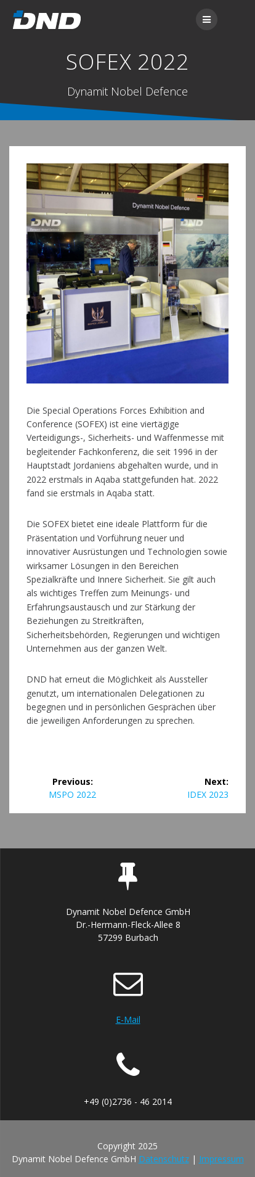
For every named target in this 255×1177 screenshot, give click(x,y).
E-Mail (128, 1019)
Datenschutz (164, 1159)
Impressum (221, 1159)
